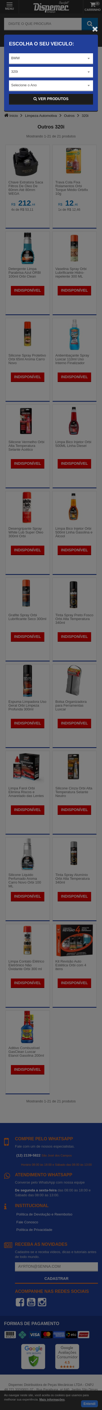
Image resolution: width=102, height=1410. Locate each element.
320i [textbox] (14, 72)
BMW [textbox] (15, 58)
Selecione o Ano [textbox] (24, 85)
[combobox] (51, 58)
